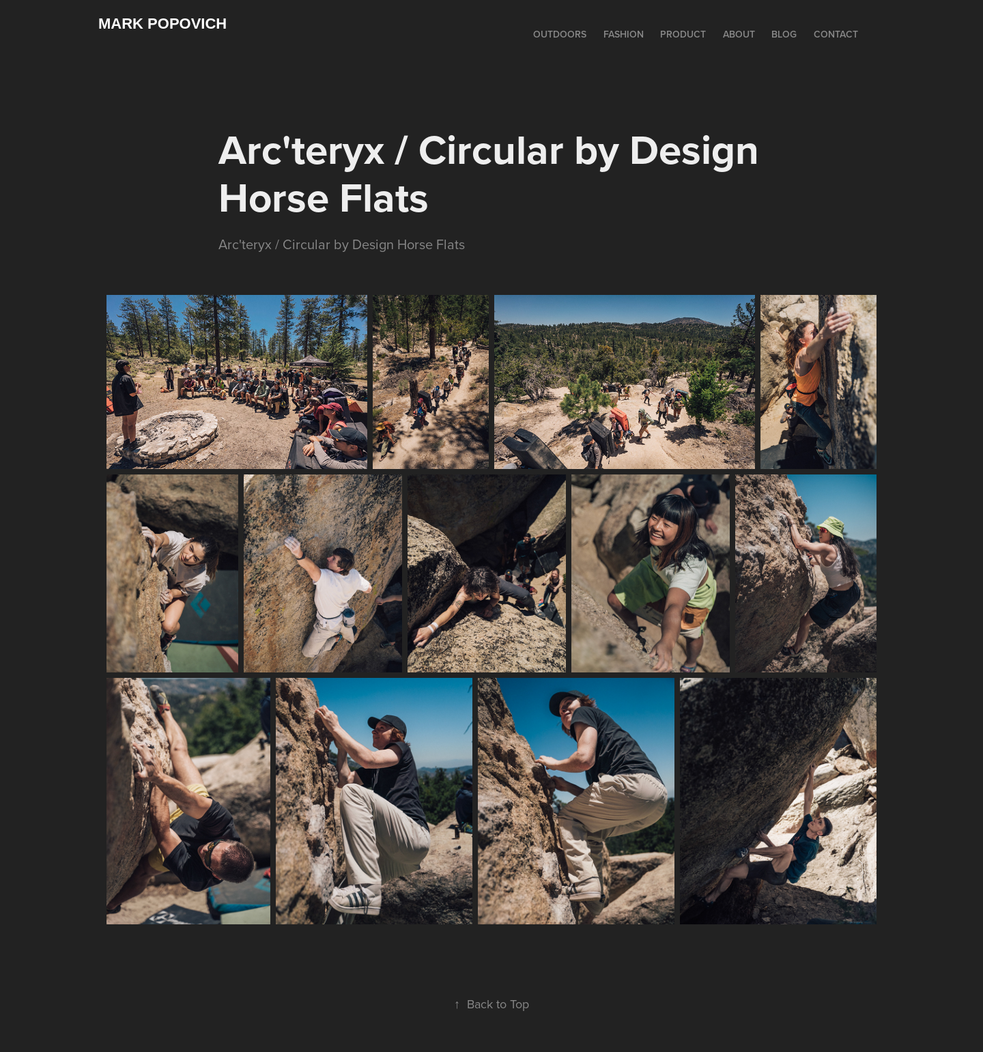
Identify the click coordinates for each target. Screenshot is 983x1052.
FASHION (623, 34)
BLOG (784, 34)
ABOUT (739, 34)
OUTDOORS (559, 34)
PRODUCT (683, 34)
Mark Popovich (162, 23)
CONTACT (836, 34)
